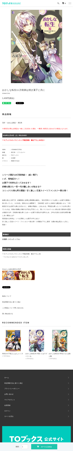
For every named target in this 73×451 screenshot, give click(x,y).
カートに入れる (44, 447)
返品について (6, 296)
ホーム (6, 377)
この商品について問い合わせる (12, 308)
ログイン (7, 411)
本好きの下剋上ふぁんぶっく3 (12, 353)
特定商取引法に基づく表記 (11, 302)
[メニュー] (69, 3)
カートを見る (8, 416)
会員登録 (7, 405)
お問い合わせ (8, 394)
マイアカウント (9, 400)
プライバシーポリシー (12, 388)
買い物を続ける (7, 314)
